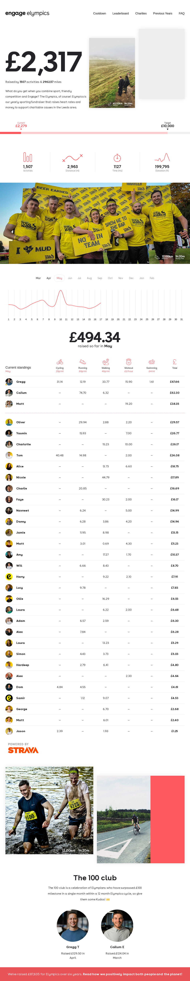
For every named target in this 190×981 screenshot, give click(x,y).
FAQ (182, 13)
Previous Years (162, 13)
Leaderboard (120, 13)
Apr (49, 278)
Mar (38, 278)
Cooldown (99, 13)
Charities (141, 13)
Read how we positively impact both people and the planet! (132, 974)
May (59, 278)
